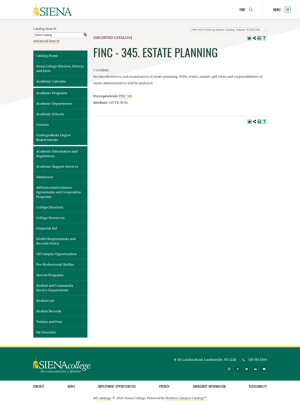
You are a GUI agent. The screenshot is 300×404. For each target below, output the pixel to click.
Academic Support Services (57, 166)
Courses (42, 125)
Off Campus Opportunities (56, 254)
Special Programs (50, 275)
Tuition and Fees (49, 322)
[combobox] (228, 29)
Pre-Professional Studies (55, 264)
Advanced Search (46, 41)
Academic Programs (51, 93)
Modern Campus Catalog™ (185, 398)
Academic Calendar (51, 81)
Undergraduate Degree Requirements (53, 137)
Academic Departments (54, 103)
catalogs (104, 398)
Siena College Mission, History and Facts (60, 68)
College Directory (49, 207)
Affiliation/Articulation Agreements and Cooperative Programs (58, 192)
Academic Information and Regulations (56, 153)
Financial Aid (46, 228)
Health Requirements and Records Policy (56, 241)
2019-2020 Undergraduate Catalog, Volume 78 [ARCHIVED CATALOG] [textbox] (228, 29)
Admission (44, 177)
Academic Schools (50, 114)
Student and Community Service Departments (54, 288)
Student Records (48, 311)
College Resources (50, 218)
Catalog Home (47, 56)
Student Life (45, 301)
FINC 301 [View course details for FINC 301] (125, 96)
